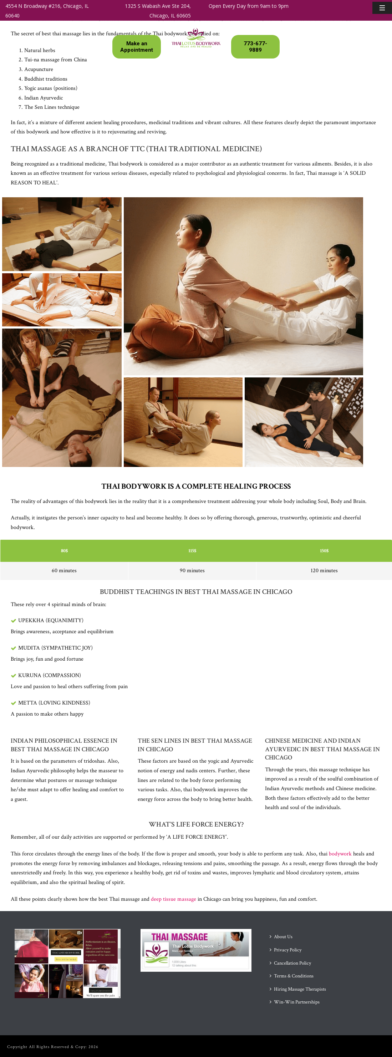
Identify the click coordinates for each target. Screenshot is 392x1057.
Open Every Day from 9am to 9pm (249, 5)
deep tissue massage (173, 899)
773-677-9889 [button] (255, 46)
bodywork (339, 854)
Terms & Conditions (292, 976)
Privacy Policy (285, 950)
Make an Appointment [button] (136, 46)
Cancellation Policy (290, 963)
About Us (281, 937)
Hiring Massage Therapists (298, 989)
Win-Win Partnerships (295, 1002)
